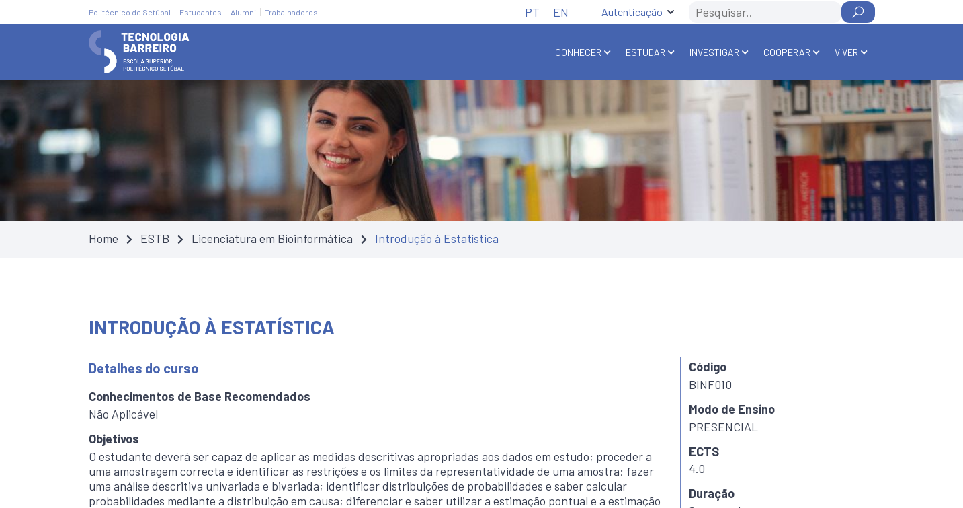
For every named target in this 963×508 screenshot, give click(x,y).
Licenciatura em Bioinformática (272, 238)
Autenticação (632, 11)
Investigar (714, 52)
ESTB (154, 238)
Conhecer (578, 52)
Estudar (645, 52)
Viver (846, 52)
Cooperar (786, 52)
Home (103, 238)
